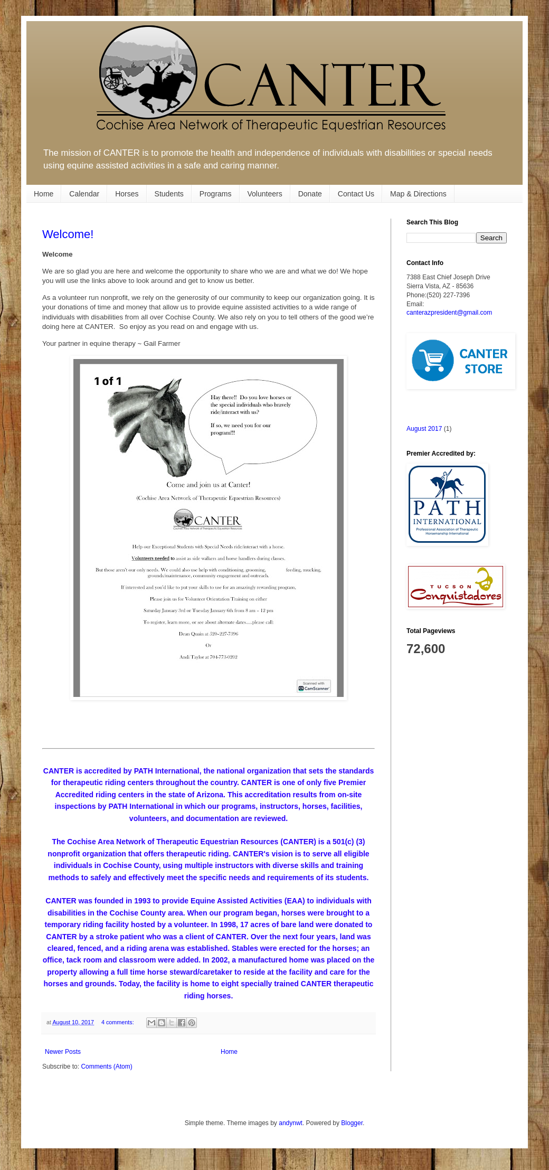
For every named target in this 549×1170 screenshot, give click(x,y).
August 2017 (424, 428)
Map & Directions (418, 194)
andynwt (290, 1123)
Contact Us (356, 194)
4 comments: (118, 1022)
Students (169, 194)
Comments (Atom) (106, 1066)
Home (43, 194)
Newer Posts (63, 1051)
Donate (310, 194)
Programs (216, 194)
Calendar (84, 194)
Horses (126, 194)
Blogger (352, 1123)
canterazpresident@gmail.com (449, 312)
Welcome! (67, 234)
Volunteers (265, 194)
